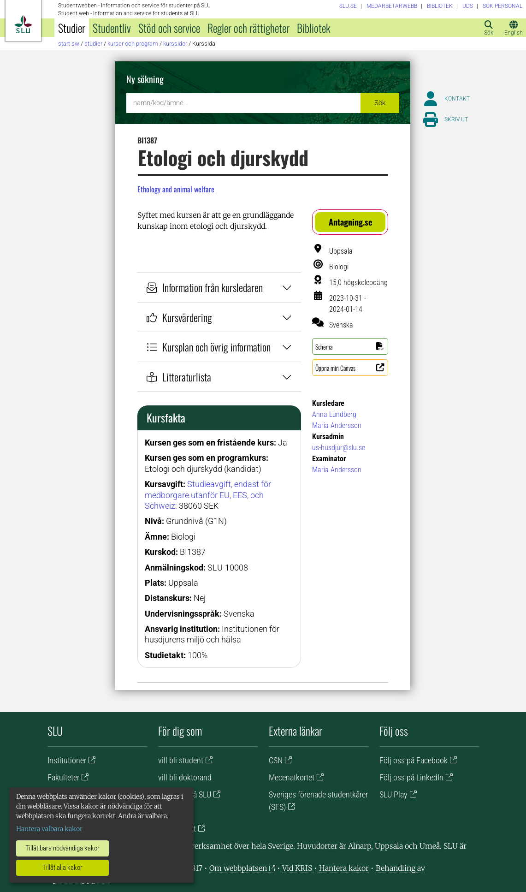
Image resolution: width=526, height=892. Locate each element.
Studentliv (112, 27)
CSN (276, 760)
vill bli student (180, 760)
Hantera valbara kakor (49, 829)
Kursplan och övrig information (219, 346)
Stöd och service (169, 27)
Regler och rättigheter (248, 27)
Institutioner (66, 760)
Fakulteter (63, 777)
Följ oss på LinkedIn (411, 777)
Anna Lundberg (334, 414)
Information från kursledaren (219, 287)
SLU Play (393, 794)
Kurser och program (132, 43)
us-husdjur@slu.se (338, 447)
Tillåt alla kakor (62, 867)
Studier (71, 27)
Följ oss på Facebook (413, 760)
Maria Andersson (336, 425)
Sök (379, 103)
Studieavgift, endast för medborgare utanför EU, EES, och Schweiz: (208, 495)
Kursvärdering (219, 317)
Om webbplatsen (238, 868)
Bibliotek (314, 27)
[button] (350, 222)
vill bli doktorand (185, 777)
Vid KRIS (298, 868)
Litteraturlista (219, 376)
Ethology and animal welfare (175, 189)
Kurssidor (175, 43)
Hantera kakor (344, 868)
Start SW (68, 43)
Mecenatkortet (291, 777)
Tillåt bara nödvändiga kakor (62, 848)
